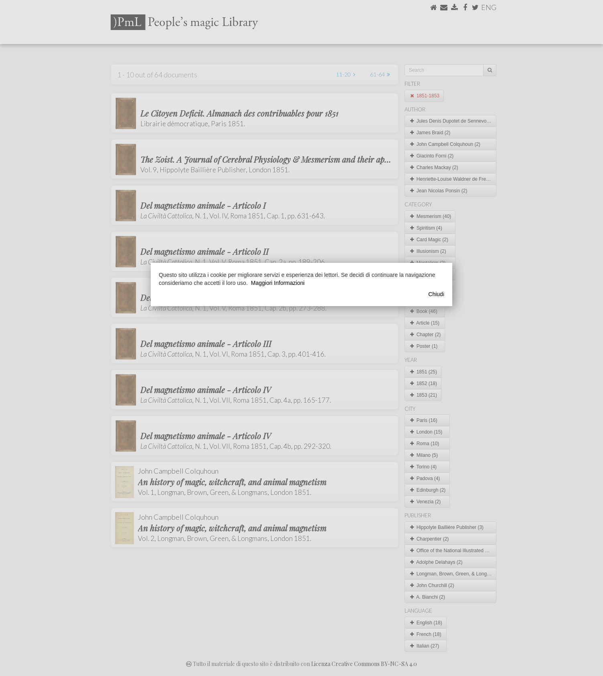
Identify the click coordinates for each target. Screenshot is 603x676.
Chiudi (436, 294)
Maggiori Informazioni (278, 283)
